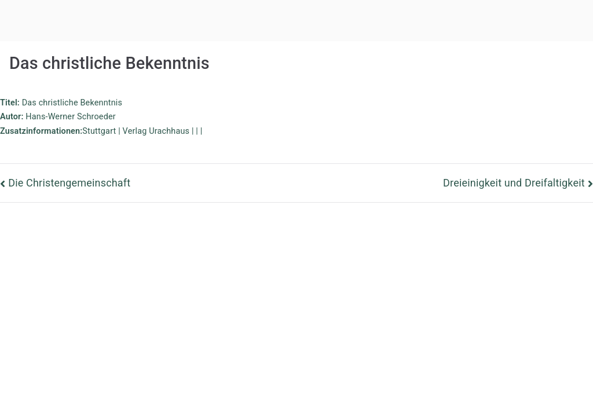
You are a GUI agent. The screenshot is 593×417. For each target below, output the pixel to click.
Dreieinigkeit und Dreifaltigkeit (514, 183)
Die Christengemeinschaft (69, 183)
